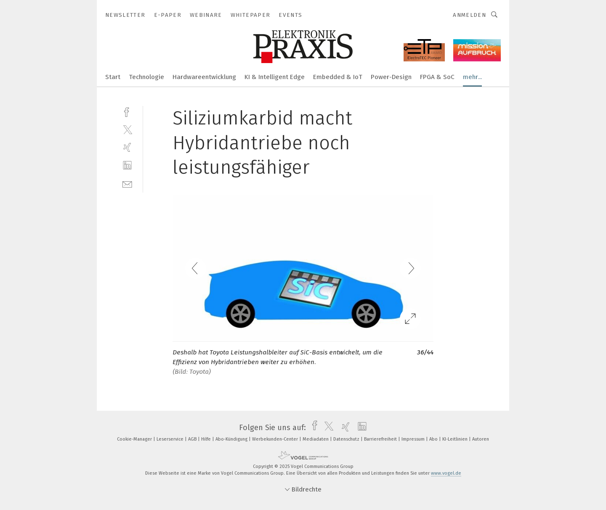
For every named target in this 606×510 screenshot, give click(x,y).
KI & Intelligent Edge (275, 77)
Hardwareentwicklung (204, 77)
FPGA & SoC (437, 77)
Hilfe (206, 439)
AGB (193, 439)
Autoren (480, 439)
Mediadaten (316, 439)
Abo (434, 439)
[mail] (127, 183)
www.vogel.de (446, 473)
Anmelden (469, 14)
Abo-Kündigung (232, 439)
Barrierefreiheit (381, 439)
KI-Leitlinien (455, 439)
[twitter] (127, 129)
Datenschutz (347, 439)
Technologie (146, 77)
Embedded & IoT (337, 77)
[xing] (127, 147)
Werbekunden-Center (275, 439)
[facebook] (127, 111)
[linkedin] (127, 165)
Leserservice (171, 439)
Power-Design (391, 77)
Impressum (413, 439)
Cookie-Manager (135, 439)
